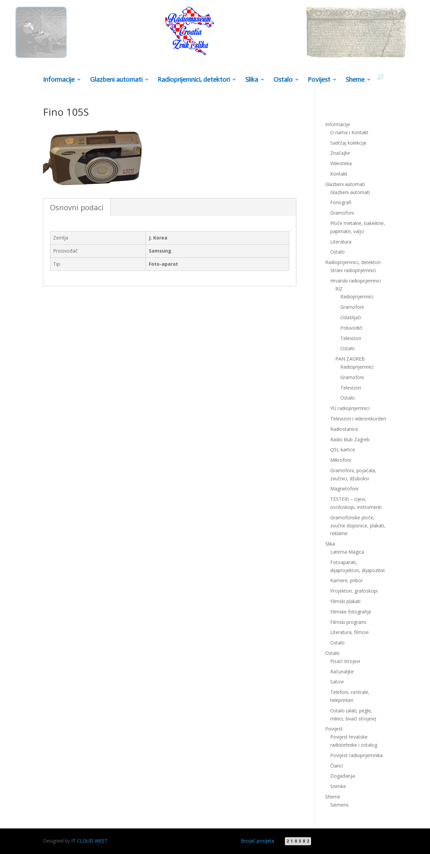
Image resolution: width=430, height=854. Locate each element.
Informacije (59, 80)
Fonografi (340, 202)
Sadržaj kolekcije (348, 143)
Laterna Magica (347, 552)
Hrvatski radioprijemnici (355, 280)
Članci (336, 766)
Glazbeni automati (116, 80)
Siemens (339, 805)
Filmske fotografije (350, 611)
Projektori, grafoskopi (354, 591)
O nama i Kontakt (349, 132)
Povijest (319, 80)
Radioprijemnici (357, 296)
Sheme (355, 80)
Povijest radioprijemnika (356, 755)
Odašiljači (350, 317)
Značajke (340, 153)
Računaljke (342, 671)
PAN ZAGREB (350, 359)
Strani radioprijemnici (353, 270)
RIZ (339, 289)
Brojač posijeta (257, 841)
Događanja (342, 776)
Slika (251, 80)
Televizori (350, 338)
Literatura (340, 241)
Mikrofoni (340, 460)
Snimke (338, 786)
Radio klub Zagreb (350, 439)
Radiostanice (344, 429)
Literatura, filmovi (349, 632)
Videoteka (341, 163)
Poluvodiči (351, 328)
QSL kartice (342, 449)
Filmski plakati (345, 601)
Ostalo (283, 80)
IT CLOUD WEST (89, 841)
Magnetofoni (344, 488)
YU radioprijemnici (350, 408)
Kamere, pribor (346, 580)
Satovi (337, 681)
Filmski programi (348, 622)
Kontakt (338, 174)
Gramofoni (342, 213)
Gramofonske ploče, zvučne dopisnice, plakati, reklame (357, 525)
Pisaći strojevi (345, 661)
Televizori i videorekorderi (358, 418)
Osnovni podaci (76, 207)
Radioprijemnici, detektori (194, 80)
